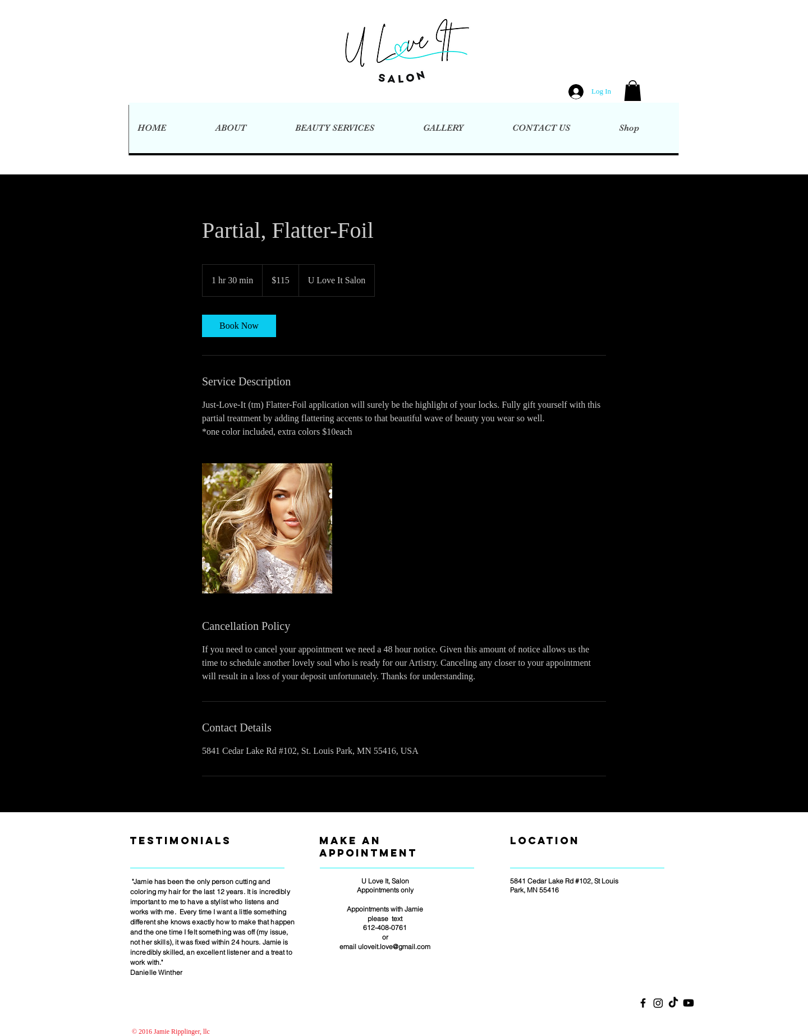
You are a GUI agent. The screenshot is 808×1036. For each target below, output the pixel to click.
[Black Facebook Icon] (643, 1003)
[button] (632, 90)
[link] (239, 326)
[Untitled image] (267, 528)
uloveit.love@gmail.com (394, 946)
